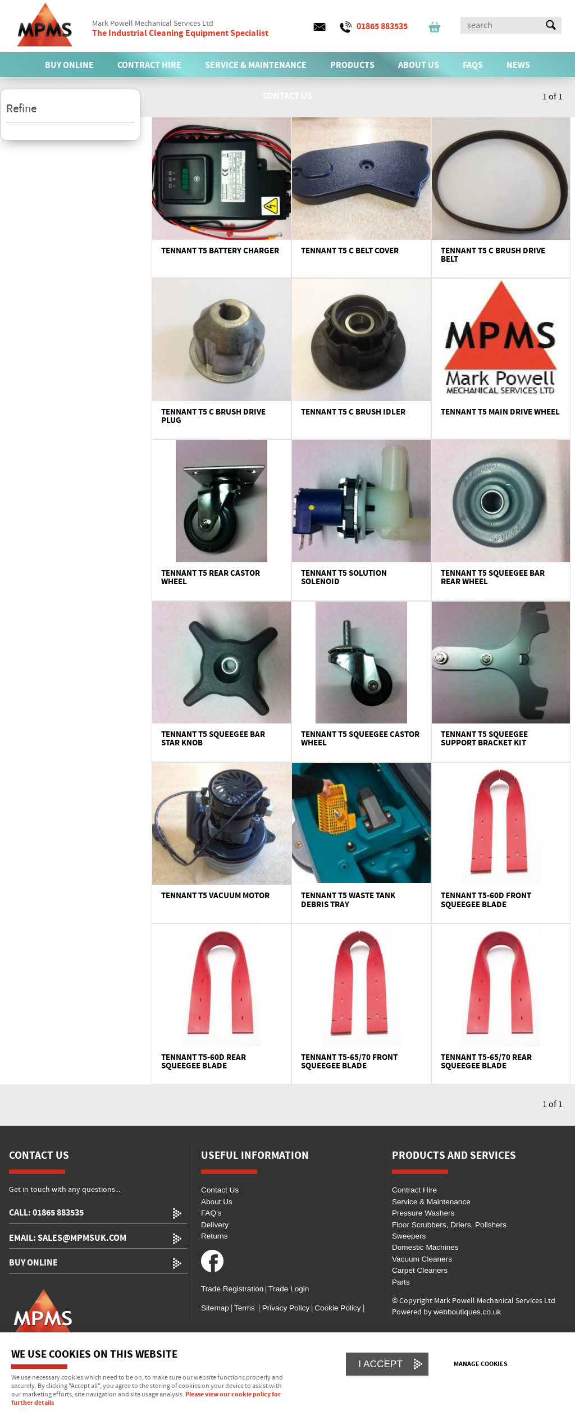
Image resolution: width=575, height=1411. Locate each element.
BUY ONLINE (69, 65)
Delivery (215, 1225)
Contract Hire (414, 1190)
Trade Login (288, 1289)
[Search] (501, 25)
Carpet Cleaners (420, 1270)
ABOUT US (418, 65)
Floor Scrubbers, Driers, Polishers (449, 1225)
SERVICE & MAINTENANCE (256, 65)
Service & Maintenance (431, 1202)
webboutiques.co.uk (467, 1312)
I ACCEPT (380, 1363)
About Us (216, 1202)
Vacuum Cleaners (422, 1259)
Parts (401, 1282)
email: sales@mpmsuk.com (67, 1238)
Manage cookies (481, 1364)
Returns (214, 1236)
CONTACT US (287, 96)
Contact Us (220, 1190)
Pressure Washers (423, 1213)
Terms (244, 1308)
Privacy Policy (284, 1308)
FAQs (473, 65)
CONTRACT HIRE (149, 65)
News (518, 65)
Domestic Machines (425, 1247)
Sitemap (215, 1308)
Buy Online (33, 1263)
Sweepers (409, 1236)
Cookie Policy (337, 1308)
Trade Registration (232, 1289)
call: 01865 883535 (46, 1213)
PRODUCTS (352, 65)
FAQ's (211, 1213)
